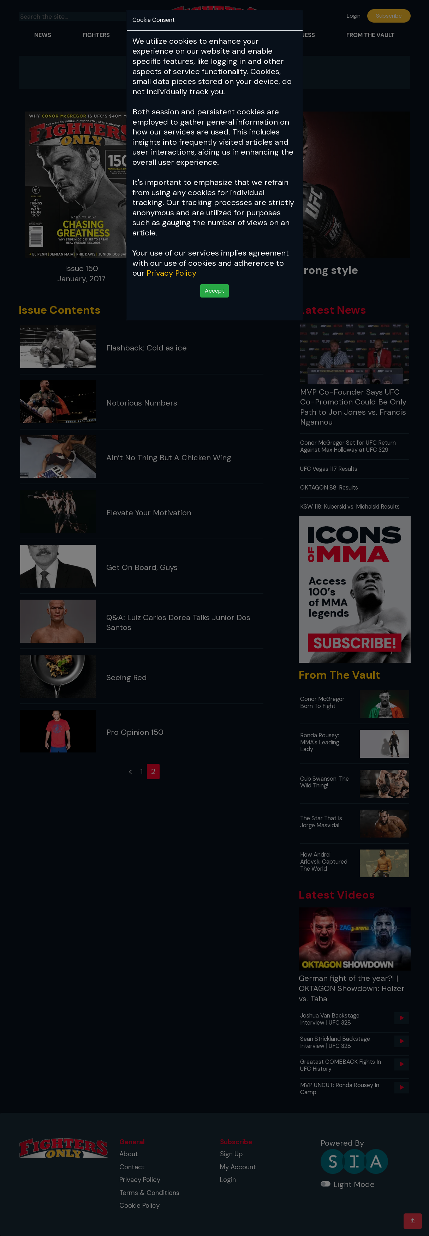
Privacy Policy (171, 273)
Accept (214, 290)
